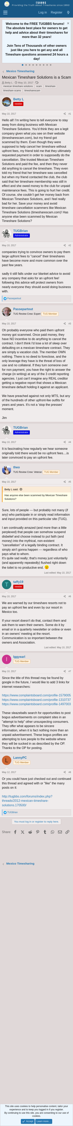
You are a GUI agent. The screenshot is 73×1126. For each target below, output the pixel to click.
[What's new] (68, 12)
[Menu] (5, 13)
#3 (70, 323)
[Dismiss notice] (67, 24)
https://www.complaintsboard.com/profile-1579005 (36, 695)
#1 (70, 113)
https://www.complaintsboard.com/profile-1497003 (36, 704)
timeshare (50, 86)
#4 (70, 442)
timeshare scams (12, 90)
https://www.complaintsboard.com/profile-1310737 (36, 699)
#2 (70, 245)
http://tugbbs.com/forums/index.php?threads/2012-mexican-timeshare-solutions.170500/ (27, 801)
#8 (70, 772)
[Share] (64, 114)
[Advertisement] (36, 985)
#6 (70, 596)
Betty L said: (11, 489)
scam (39, 86)
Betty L (9, 82)
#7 (70, 671)
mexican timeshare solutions (18, 86)
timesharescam (32, 90)
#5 (70, 481)
